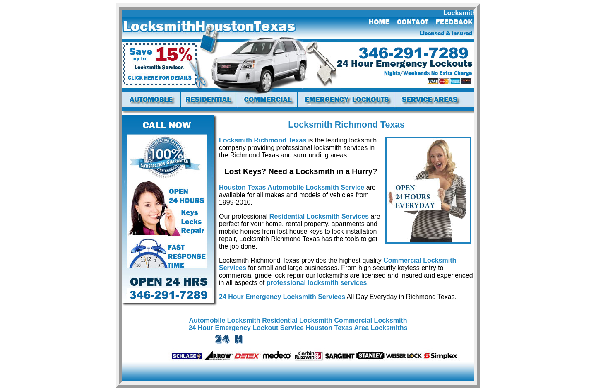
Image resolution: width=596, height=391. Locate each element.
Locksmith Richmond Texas (262, 140)
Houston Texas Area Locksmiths (356, 327)
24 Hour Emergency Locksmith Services (282, 296)
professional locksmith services (317, 282)
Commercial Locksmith (370, 320)
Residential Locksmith (297, 320)
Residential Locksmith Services (319, 216)
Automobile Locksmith (224, 320)
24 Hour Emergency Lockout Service (245, 327)
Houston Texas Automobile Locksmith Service (291, 187)
